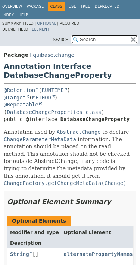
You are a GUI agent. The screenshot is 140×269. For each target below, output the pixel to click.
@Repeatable (21, 105)
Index (8, 15)
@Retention (19, 90)
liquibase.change (52, 55)
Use (72, 6)
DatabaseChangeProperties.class (54, 112)
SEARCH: (61, 40)
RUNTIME (53, 90)
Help (23, 15)
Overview (12, 6)
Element (40, 29)
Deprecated (106, 6)
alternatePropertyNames (98, 254)
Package (35, 6)
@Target (15, 98)
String (19, 254)
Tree (85, 6)
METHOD (41, 98)
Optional (46, 23)
